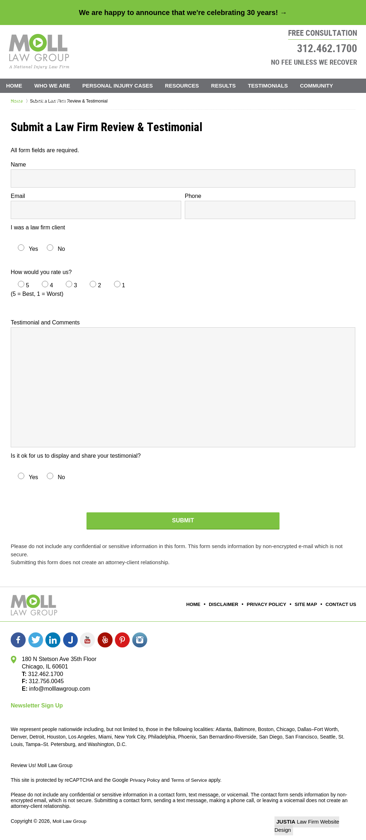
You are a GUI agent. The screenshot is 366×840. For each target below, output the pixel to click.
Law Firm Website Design (317, 822)
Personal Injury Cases (117, 86)
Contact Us (51, 100)
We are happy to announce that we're (183, 12)
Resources (182, 86)
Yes (33, 249)
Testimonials (268, 86)
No (61, 249)
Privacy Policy (270, 604)
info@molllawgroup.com (59, 689)
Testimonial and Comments (45, 322)
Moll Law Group (70, 821)
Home (14, 86)
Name (18, 164)
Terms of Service (190, 780)
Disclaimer (230, 604)
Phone (193, 196)
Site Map (308, 604)
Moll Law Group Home (39, 51)
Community (316, 86)
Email (18, 196)
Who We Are (52, 86)
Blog (13, 100)
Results (223, 86)
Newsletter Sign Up (37, 705)
